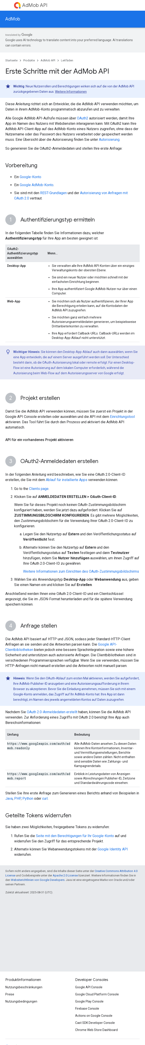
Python (27, 798)
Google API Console (88, 987)
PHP (17, 798)
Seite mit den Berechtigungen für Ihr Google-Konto (75, 836)
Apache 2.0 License (65, 875)
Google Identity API (113, 849)
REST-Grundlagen (53, 193)
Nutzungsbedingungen (21, 1001)
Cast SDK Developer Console (95, 1023)
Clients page (39, 489)
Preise (9, 994)
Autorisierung (109, 139)
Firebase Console (87, 1008)
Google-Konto (30, 177)
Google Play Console (89, 1001)
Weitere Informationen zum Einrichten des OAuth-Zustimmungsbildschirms (81, 571)
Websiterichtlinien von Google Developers (38, 880)
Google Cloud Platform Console (97, 994)
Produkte (29, 60)
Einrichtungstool (122, 417)
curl (45, 798)
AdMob (12, 19)
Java (9, 798)
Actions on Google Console (93, 1015)
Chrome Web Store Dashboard (96, 1030)
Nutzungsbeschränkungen (23, 987)
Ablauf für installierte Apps (66, 480)
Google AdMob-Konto (36, 185)
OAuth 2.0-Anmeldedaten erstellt (52, 712)
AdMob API (34, 5)
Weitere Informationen (71, 91)
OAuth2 (82, 118)
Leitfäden (67, 60)
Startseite (11, 60)
